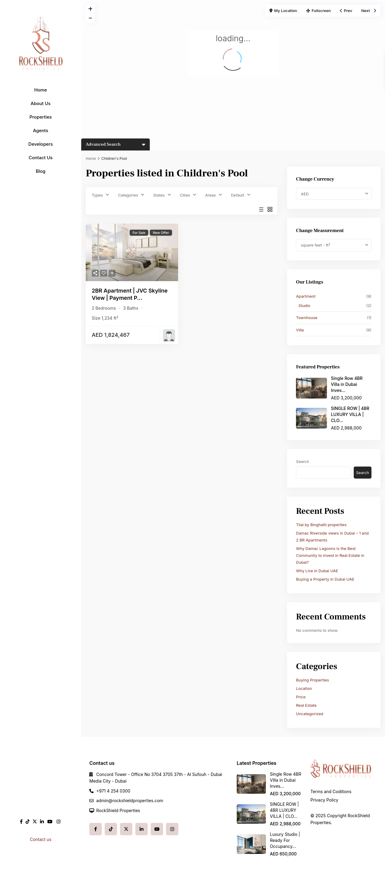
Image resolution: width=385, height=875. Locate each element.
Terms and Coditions (330, 791)
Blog (40, 171)
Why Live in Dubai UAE (317, 570)
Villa (300, 329)
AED (305, 193)
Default (237, 195)
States (159, 195)
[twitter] (34, 821)
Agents (40, 130)
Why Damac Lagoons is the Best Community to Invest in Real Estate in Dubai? (330, 555)
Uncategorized (309, 713)
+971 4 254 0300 (113, 790)
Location (304, 688)
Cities (185, 195)
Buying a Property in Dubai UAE (325, 579)
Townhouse (306, 317)
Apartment (306, 296)
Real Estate (306, 705)
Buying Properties (312, 680)
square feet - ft (315, 245)
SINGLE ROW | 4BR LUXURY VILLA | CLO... (350, 414)
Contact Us (41, 157)
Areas (210, 195)
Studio (304, 305)
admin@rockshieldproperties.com (129, 800)
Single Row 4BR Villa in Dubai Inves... (346, 384)
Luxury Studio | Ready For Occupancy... (285, 840)
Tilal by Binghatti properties (321, 524)
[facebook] (21, 821)
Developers (40, 144)
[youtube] (50, 821)
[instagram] (58, 821)
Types (97, 195)
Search (302, 461)
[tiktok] (27, 821)
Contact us (40, 839)
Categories (128, 195)
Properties (40, 117)
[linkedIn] (42, 821)
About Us (41, 103)
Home (40, 90)
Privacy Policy (324, 799)
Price (300, 696)
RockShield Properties (118, 810)
